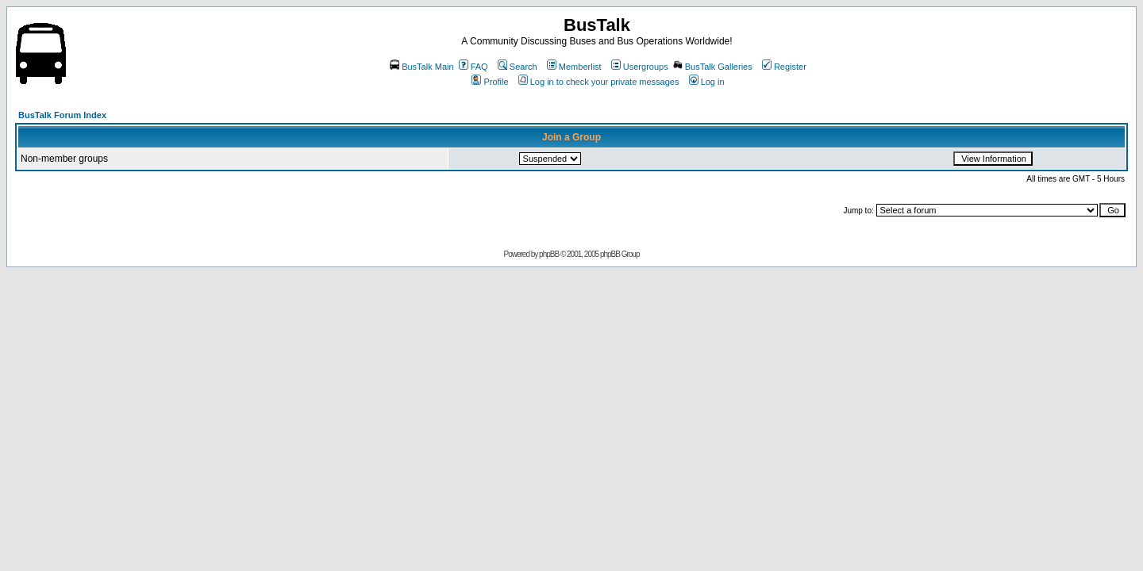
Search (517, 66)
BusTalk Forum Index (62, 115)
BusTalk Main (421, 66)
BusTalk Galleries (712, 66)
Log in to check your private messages (598, 81)
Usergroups (639, 66)
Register (784, 66)
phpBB (549, 254)
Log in (707, 81)
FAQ (473, 66)
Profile (489, 81)
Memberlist (574, 66)
